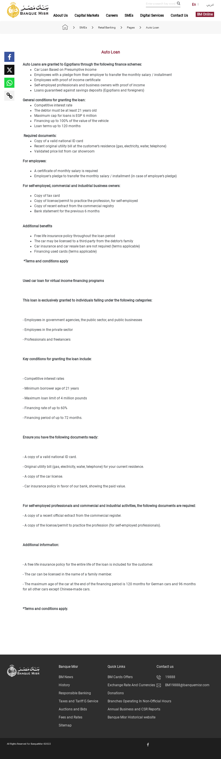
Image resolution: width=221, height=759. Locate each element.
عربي (210, 5)
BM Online (205, 14)
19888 (166, 677)
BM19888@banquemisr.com (183, 685)
